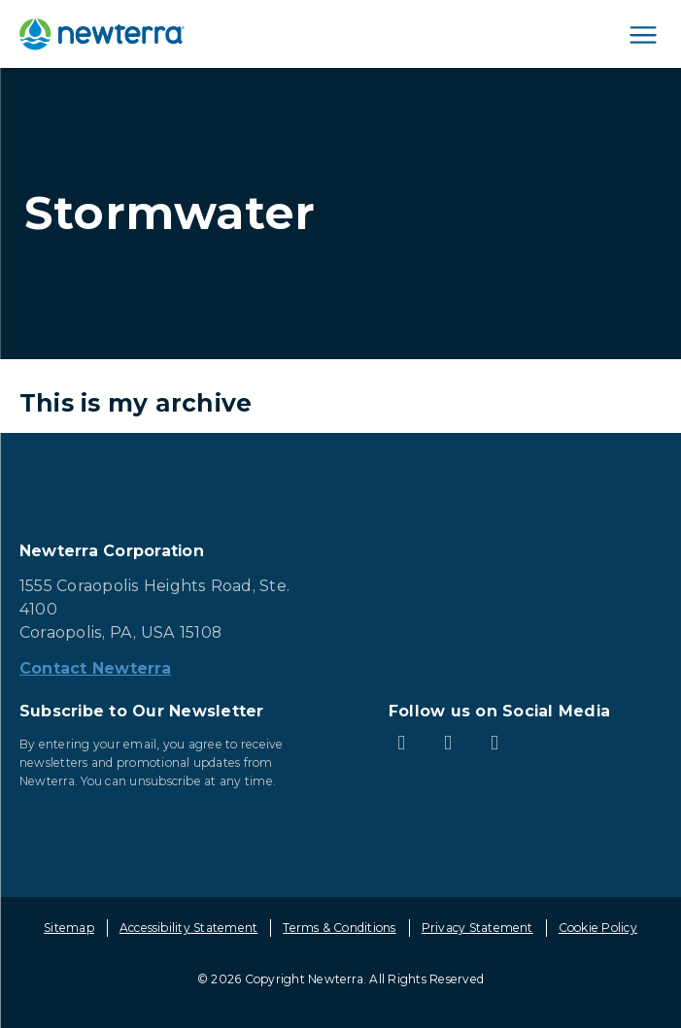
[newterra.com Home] (102, 34)
